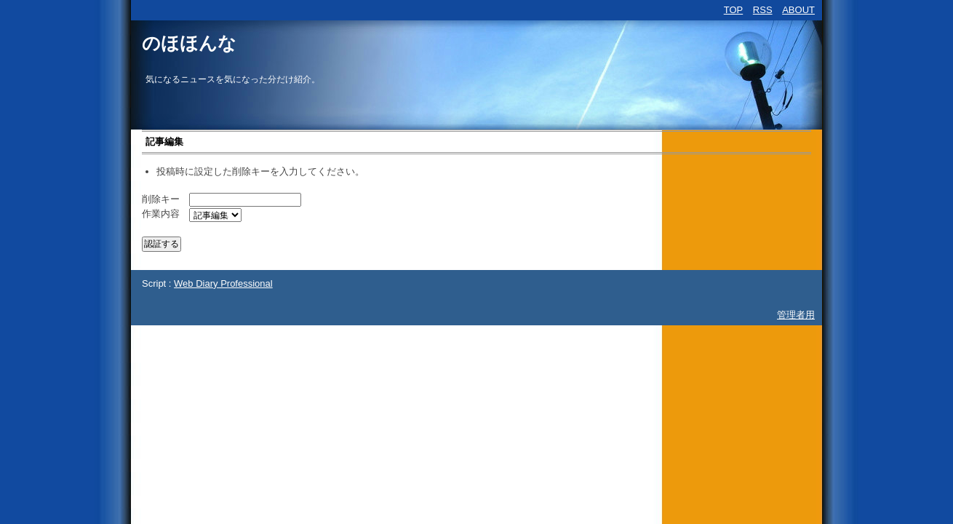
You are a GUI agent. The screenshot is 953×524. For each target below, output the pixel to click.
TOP (733, 9)
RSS (763, 9)
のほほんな (189, 43)
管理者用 (796, 314)
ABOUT (798, 9)
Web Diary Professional (223, 283)
